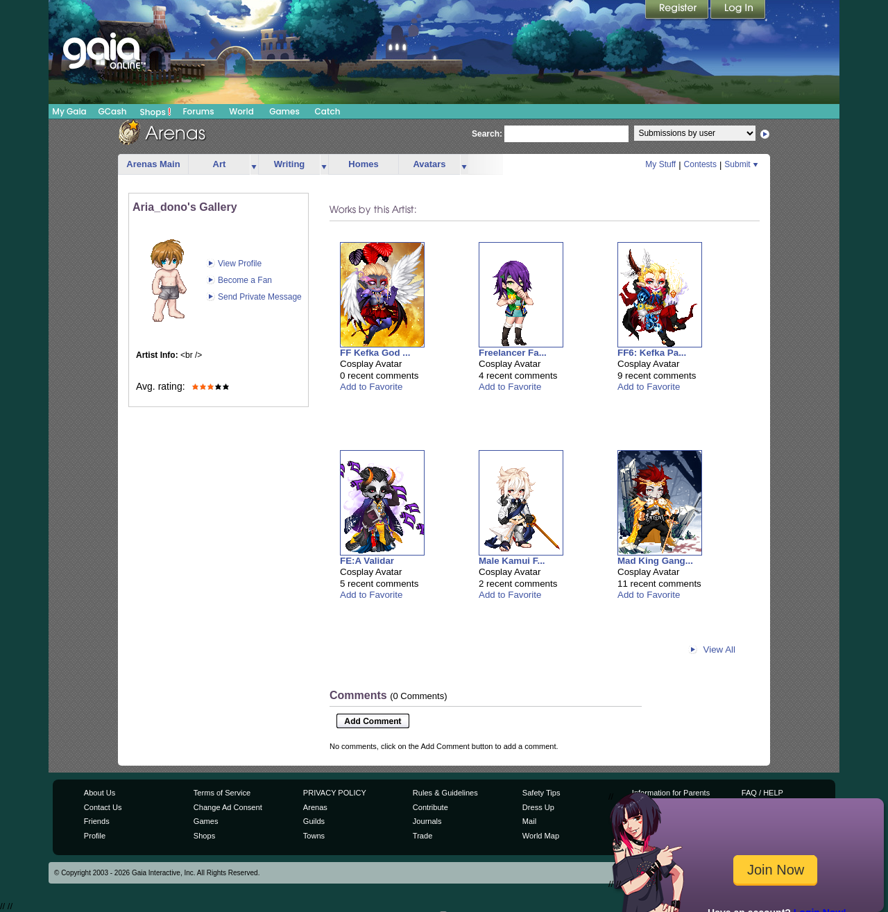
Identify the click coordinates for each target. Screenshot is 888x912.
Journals (427, 821)
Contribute (430, 807)
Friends (97, 821)
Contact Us (103, 807)
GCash (113, 111)
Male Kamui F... (512, 561)
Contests (700, 164)
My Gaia (69, 111)
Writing (289, 164)
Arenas (315, 807)
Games (284, 111)
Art (219, 164)
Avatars (429, 164)
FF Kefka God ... (375, 352)
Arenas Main (153, 164)
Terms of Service (222, 793)
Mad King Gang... (655, 561)
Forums (198, 111)
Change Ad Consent (228, 807)
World (241, 111)
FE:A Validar (367, 561)
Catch (328, 111)
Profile (94, 836)
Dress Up (538, 807)
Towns (314, 836)
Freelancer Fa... (513, 352)
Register (677, 10)
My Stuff (660, 164)
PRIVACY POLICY (334, 793)
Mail (529, 821)
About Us (99, 793)
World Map (540, 836)
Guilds (314, 821)
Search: (487, 134)
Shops (155, 112)
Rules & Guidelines (445, 793)
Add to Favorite (371, 386)
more (254, 165)
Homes (363, 164)
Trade (422, 836)
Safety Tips (541, 793)
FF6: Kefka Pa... (651, 352)
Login (738, 10)
